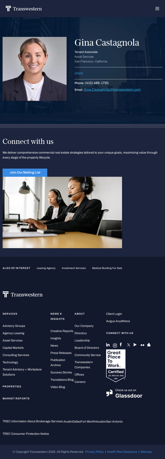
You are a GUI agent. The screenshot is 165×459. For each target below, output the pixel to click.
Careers (80, 382)
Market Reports (16, 398)
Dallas (76, 421)
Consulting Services (16, 355)
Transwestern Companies (84, 365)
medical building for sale (107, 268)
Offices (79, 374)
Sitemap (146, 451)
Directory (81, 333)
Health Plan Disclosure (122, 451)
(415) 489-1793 (96, 83)
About (80, 313)
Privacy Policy (94, 451)
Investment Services (74, 268)
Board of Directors (87, 347)
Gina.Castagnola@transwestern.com (112, 89)
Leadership (82, 340)
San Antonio (114, 421)
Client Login (114, 314)
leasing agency (46, 268)
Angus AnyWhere (118, 321)
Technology (10, 362)
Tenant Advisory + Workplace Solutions (22, 372)
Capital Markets (13, 347)
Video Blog (57, 387)
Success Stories (61, 372)
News (54, 345)
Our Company (84, 326)
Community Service (88, 355)
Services (10, 313)
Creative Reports (61, 331)
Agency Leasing (13, 333)
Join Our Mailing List (25, 172)
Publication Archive (57, 362)
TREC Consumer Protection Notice (26, 433)
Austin (68, 421)
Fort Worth (88, 421)
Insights (55, 338)
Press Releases (61, 353)
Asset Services (13, 340)
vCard (79, 73)
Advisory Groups (14, 326)
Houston (100, 421)
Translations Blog (62, 379)
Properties (12, 386)
